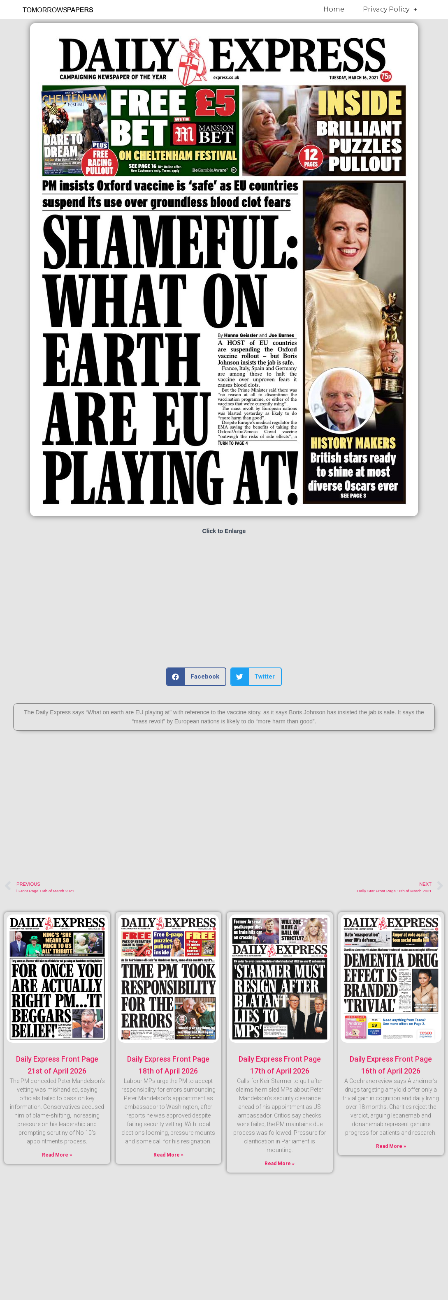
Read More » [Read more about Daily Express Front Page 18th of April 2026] (168, 1155)
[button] (196, 676)
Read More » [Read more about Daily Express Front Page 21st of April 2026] (57, 1155)
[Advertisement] (224, 601)
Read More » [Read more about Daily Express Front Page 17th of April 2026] (280, 1163)
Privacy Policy (390, 9)
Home (333, 9)
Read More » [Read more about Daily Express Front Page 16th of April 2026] (391, 1146)
